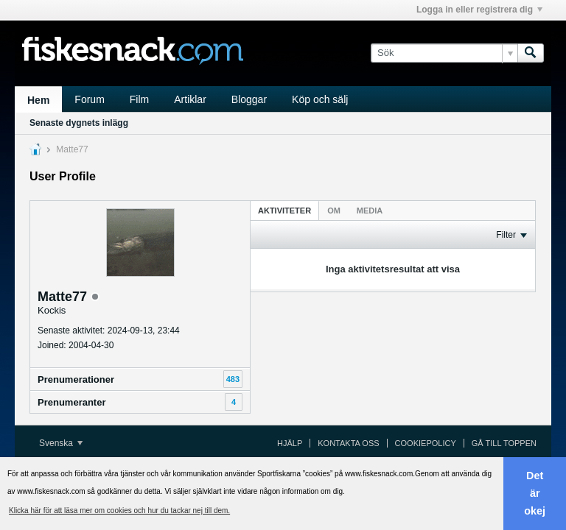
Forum (89, 99)
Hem (38, 100)
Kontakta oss (348, 443)
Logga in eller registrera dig (479, 9)
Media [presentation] (369, 210)
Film (139, 99)
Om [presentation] (333, 210)
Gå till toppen (504, 443)
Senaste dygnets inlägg (78, 123)
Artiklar (190, 99)
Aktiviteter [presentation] (284, 210)
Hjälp (289, 443)
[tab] (284, 210)
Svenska (61, 443)
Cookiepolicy (425, 443)
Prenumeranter (71, 402)
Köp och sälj (320, 99)
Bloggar (249, 99)
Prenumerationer (76, 379)
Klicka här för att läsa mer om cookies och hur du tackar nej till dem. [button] (119, 510)
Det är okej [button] (534, 493)
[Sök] (444, 53)
